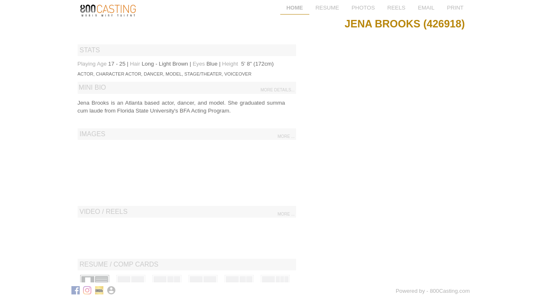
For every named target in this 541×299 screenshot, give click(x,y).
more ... (285, 136)
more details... (277, 90)
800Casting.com (450, 291)
